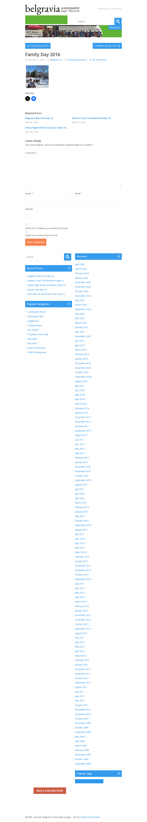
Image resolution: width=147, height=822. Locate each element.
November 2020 (83, 336)
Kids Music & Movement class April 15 (47, 294)
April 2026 (80, 264)
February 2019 (82, 354)
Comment (31, 152)
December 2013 (83, 565)
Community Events (77, 59)
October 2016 (81, 475)
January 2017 (81, 462)
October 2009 (81, 727)
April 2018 (80, 399)
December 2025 (83, 282)
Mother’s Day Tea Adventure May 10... (92, 118)
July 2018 (79, 385)
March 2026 (81, 268)
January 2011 (81, 705)
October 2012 (81, 624)
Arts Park (32, 343)
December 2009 (83, 723)
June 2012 (80, 642)
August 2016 (81, 484)
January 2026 (81, 277)
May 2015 (80, 516)
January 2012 (81, 664)
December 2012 (83, 615)
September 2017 (83, 430)
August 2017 (81, 435)
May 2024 (80, 300)
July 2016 (79, 489)
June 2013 (80, 588)
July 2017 (79, 439)
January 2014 (81, 561)
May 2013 (80, 592)
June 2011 (80, 696)
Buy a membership (50, 791)
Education (32, 338)
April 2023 (80, 318)
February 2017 (82, 457)
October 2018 (81, 372)
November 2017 (83, 421)
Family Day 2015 (40, 45)
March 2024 (81, 304)
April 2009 (80, 741)
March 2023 (81, 322)
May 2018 (80, 394)
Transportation (35, 325)
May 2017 (80, 448)
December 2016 (83, 466)
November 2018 (83, 367)
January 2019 (81, 358)
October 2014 (81, 520)
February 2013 (82, 606)
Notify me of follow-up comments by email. (46, 228)
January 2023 (81, 327)
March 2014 (81, 552)
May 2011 (80, 700)
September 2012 (83, 628)
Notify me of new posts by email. (41, 235)
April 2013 (80, 597)
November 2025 (83, 286)
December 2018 (83, 363)
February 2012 (82, 660)
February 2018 (82, 408)
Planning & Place (36, 316)
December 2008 (83, 754)
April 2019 (80, 345)
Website (29, 209)
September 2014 (83, 525)
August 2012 (81, 633)
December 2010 (83, 709)
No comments (99, 59)
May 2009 (80, 736)
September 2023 (83, 309)
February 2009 (82, 750)
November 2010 (83, 714)
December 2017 (83, 417)
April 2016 (80, 498)
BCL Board (33, 329)
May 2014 (80, 543)
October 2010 (81, 718)
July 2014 (79, 534)
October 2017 (81, 426)
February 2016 (82, 507)
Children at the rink (105, 45)
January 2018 (81, 412)
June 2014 (80, 538)
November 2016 (83, 471)
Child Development (37, 352)
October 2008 (81, 759)
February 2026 (82, 273)
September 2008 (83, 763)
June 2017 (80, 444)
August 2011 (81, 687)
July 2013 (79, 583)
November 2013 (83, 570)
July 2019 (79, 340)
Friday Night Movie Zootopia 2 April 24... (46, 127)
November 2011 (83, 673)
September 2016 (83, 480)
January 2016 (81, 511)
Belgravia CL (56, 59)
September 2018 (83, 376)
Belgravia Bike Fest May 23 (39, 118)
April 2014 (80, 547)
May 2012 (80, 646)
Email (78, 193)
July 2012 (79, 637)
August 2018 (81, 381)
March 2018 (81, 403)
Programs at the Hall (38, 334)
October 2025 (81, 291)
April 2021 (80, 331)
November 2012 (83, 619)
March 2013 (81, 601)
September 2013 (83, 579)
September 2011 (83, 682)
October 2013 (81, 574)
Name (29, 193)
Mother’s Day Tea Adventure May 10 (46, 280)
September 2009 (83, 732)
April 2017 (80, 453)
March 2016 (81, 502)
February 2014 (82, 556)
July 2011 (79, 691)
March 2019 (81, 349)
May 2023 (80, 313)
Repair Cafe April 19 (37, 289)
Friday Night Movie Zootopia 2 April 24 (46, 285)
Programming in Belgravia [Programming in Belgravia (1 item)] (89, 781)
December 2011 (83, 669)
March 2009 (81, 745)
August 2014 (81, 529)
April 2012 (80, 651)
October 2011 (81, 678)
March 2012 (81, 655)
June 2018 (80, 390)
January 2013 (81, 610)
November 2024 (83, 295)
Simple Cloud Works (90, 817)
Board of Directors (37, 347)
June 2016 (80, 493)
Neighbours (33, 320)
